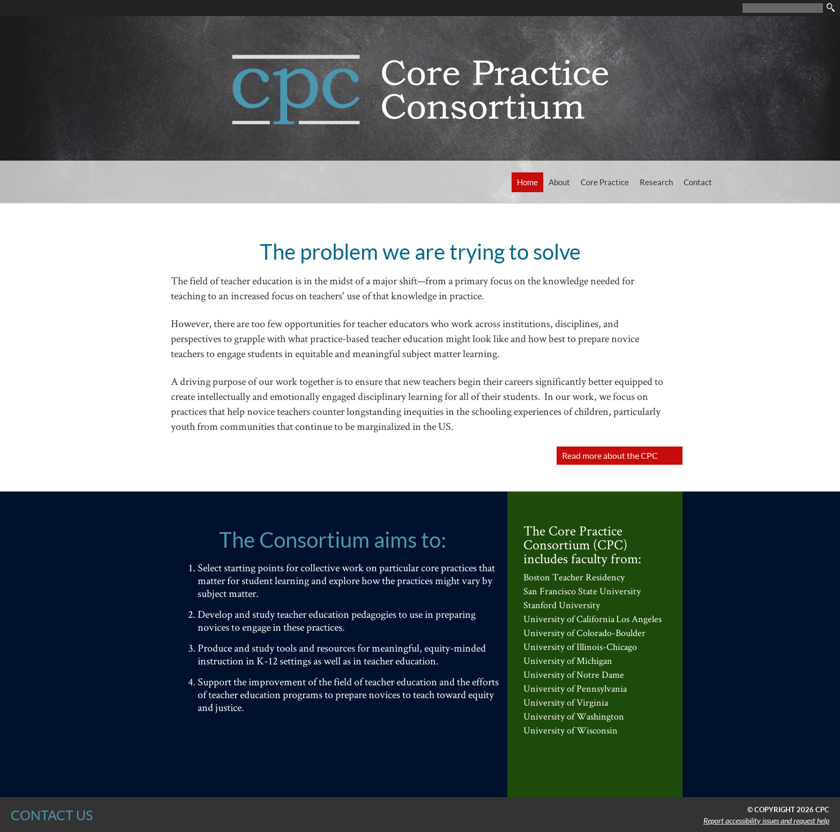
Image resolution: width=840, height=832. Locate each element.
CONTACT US (52, 815)
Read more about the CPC (610, 455)
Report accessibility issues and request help (766, 820)
